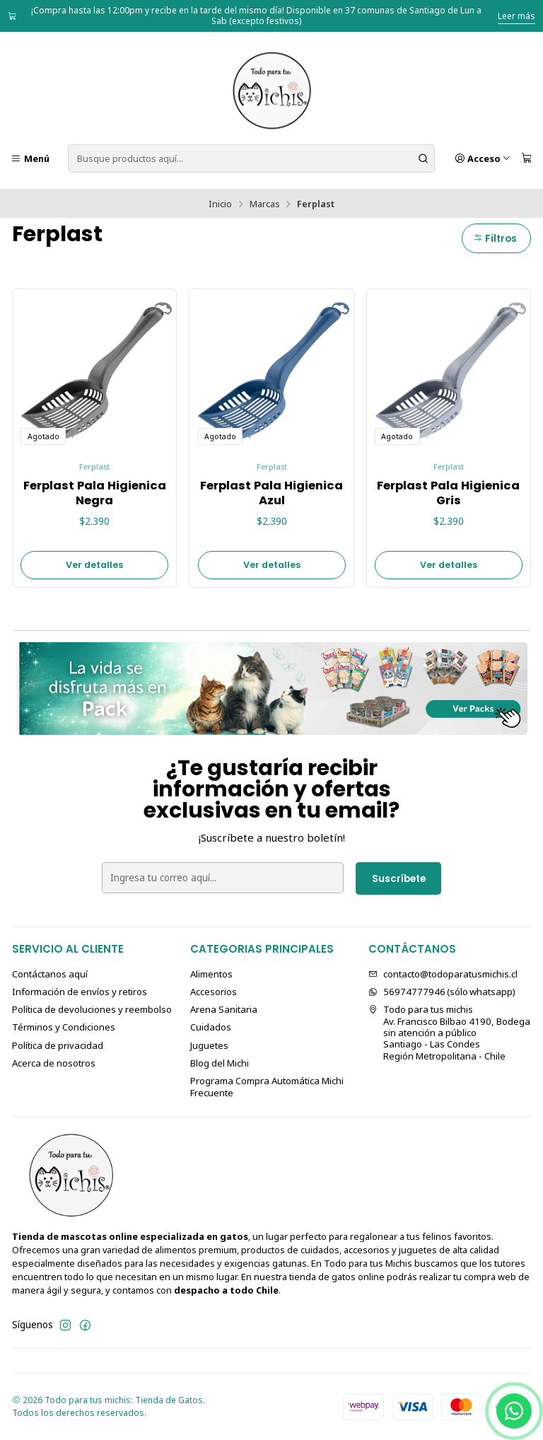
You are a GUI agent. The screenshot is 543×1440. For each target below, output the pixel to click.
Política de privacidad (57, 1045)
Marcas (265, 204)
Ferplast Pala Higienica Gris (448, 493)
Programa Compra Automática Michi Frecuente (267, 1086)
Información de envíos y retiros (79, 991)
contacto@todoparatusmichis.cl (443, 974)
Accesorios (213, 991)
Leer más (516, 16)
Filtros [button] (495, 238)
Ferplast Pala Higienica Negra (94, 493)
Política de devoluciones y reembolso (92, 1009)
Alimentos (211, 974)
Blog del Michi (219, 1063)
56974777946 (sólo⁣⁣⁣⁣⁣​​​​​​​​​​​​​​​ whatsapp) (441, 991)
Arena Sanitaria (223, 1009)
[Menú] (30, 158)
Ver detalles (94, 565)
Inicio (220, 204)
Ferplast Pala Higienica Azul (271, 493)
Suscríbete (399, 879)
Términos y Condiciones (63, 1027)
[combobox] (251, 158)
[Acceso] (483, 159)
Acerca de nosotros (53, 1063)
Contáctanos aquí (50, 974)
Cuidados (210, 1027)
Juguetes (209, 1045)
